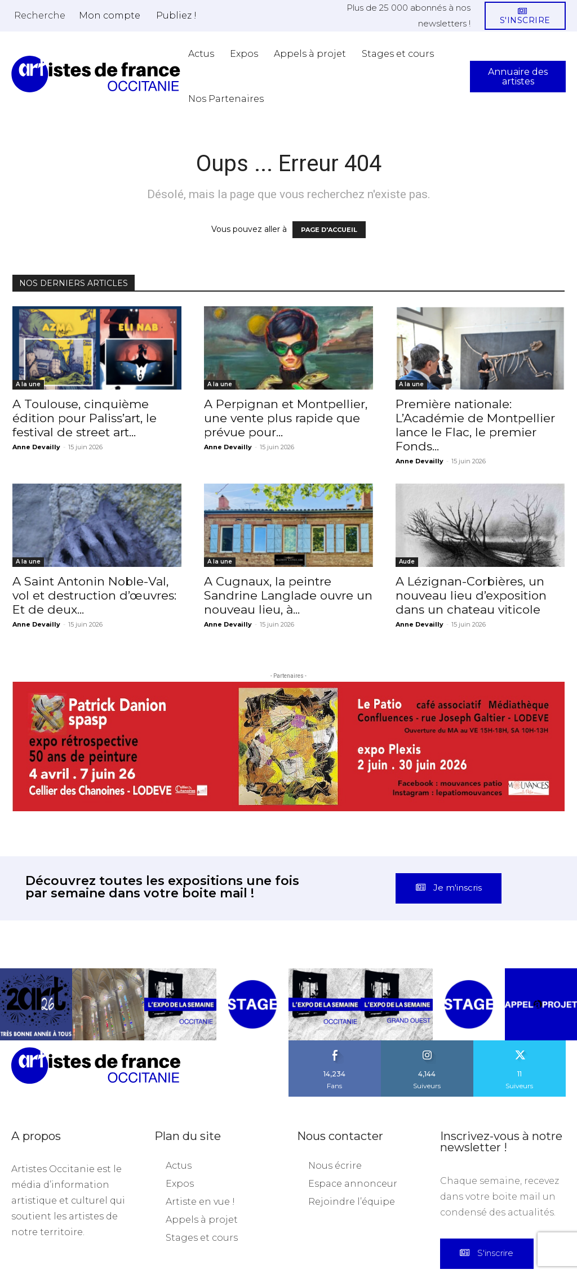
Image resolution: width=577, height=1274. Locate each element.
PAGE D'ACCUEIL (329, 230)
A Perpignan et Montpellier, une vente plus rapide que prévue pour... (285, 418)
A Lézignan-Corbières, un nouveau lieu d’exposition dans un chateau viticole (471, 595)
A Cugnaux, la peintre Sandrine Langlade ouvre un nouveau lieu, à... (288, 595)
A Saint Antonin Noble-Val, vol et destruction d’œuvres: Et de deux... (96, 595)
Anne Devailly (36, 447)
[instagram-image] (36, 943)
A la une (28, 384)
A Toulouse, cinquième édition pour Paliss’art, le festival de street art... (84, 418)
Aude (407, 561)
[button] (39, 15)
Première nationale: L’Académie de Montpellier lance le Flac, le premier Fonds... (475, 425)
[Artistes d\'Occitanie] (95, 74)
